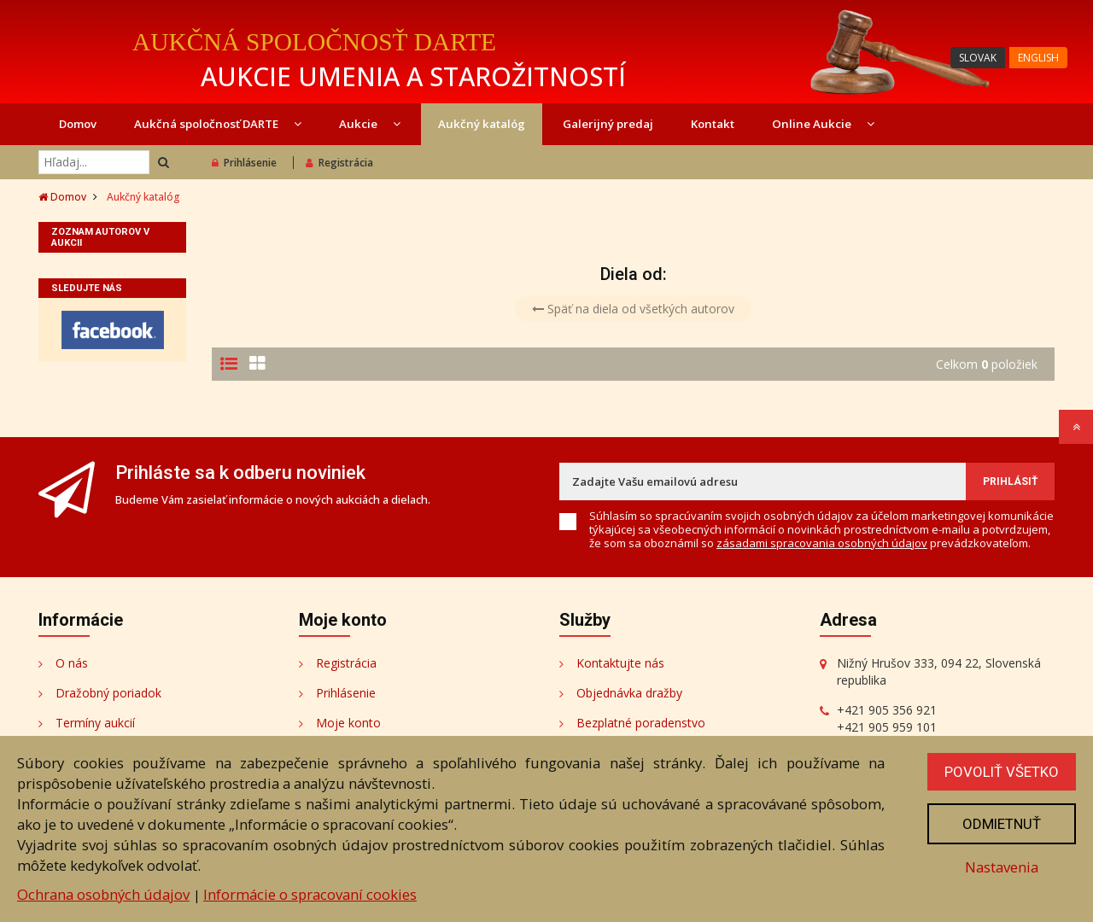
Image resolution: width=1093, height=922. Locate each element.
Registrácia (339, 162)
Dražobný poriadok (108, 693)
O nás (72, 663)
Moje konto (348, 723)
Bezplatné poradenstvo (640, 723)
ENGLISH (1038, 57)
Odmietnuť (1001, 823)
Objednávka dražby (629, 693)
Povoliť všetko (1001, 771)
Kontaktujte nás (620, 663)
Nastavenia (1001, 867)
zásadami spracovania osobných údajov (821, 543)
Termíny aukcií (95, 723)
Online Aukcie (823, 123)
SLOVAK (978, 57)
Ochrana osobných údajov (103, 894)
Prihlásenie (244, 162)
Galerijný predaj (608, 123)
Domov (77, 123)
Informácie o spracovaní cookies (310, 894)
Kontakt (712, 123)
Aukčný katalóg (481, 123)
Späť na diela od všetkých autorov (633, 309)
